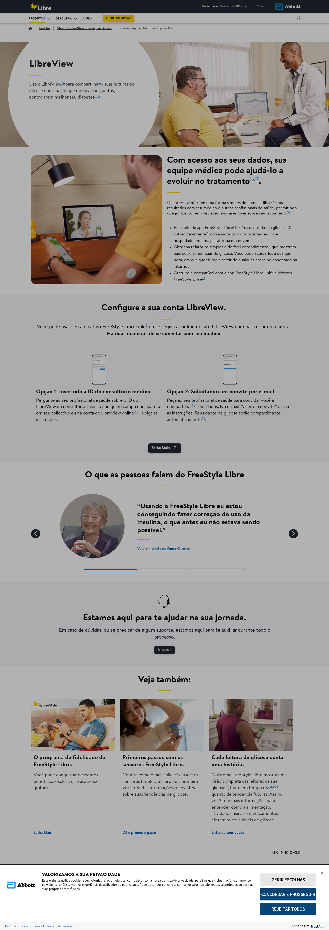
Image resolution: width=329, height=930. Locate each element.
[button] (322, 873)
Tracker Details (66, 925)
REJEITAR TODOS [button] (288, 909)
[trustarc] (317, 925)
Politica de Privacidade (17, 925)
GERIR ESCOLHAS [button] (288, 880)
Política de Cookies (44, 925)
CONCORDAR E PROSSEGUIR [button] (288, 894)
